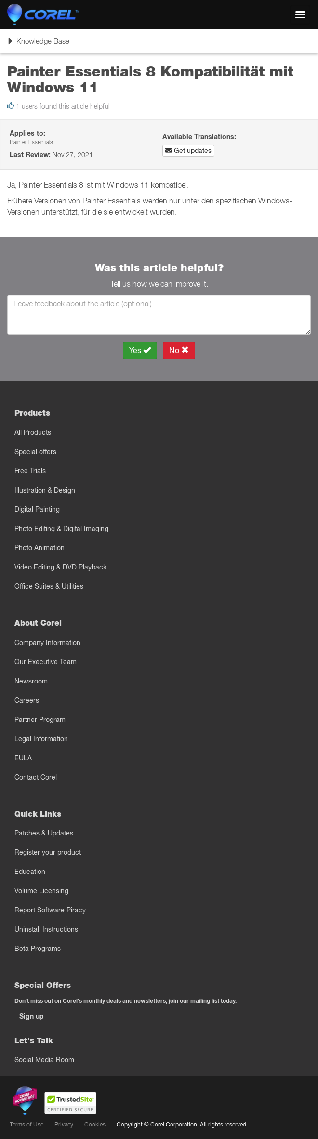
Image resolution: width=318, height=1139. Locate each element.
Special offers (35, 451)
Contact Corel (35, 777)
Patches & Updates (43, 833)
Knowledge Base (38, 44)
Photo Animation (39, 548)
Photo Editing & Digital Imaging (61, 528)
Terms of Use (26, 1124)
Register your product (47, 852)
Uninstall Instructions (46, 929)
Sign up (31, 1016)
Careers (26, 700)
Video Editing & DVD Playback (60, 567)
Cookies (95, 1124)
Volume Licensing (41, 890)
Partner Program (40, 719)
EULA (23, 758)
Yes (140, 350)
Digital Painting (37, 509)
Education (29, 871)
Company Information (47, 642)
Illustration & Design (44, 490)
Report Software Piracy (50, 910)
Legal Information (41, 738)
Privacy (63, 1124)
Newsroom (31, 681)
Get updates (188, 150)
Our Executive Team (45, 662)
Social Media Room (44, 1059)
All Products (32, 432)
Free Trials (30, 471)
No (179, 350)
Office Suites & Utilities (48, 586)
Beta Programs (37, 948)
